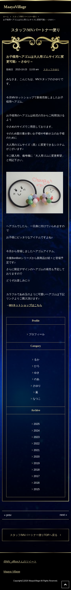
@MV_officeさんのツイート (20, 561)
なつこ (37, 398)
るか (36, 359)
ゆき (36, 372)
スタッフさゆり (51, 69)
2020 (37, 456)
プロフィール (37, 334)
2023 (37, 437)
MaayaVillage (15, 7)
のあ (36, 379)
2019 (37, 463)
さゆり (37, 385)
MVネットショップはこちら (25, 305)
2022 (37, 443)
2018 (37, 469)
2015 (37, 489)
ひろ (36, 366)
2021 (37, 450)
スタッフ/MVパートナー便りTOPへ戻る (35, 534)
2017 (37, 476)
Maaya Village (12, 571)
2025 (37, 423)
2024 (37, 430)
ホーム (6, 17)
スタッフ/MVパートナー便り (24, 17)
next (62, 514)
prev (8, 515)
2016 (37, 482)
